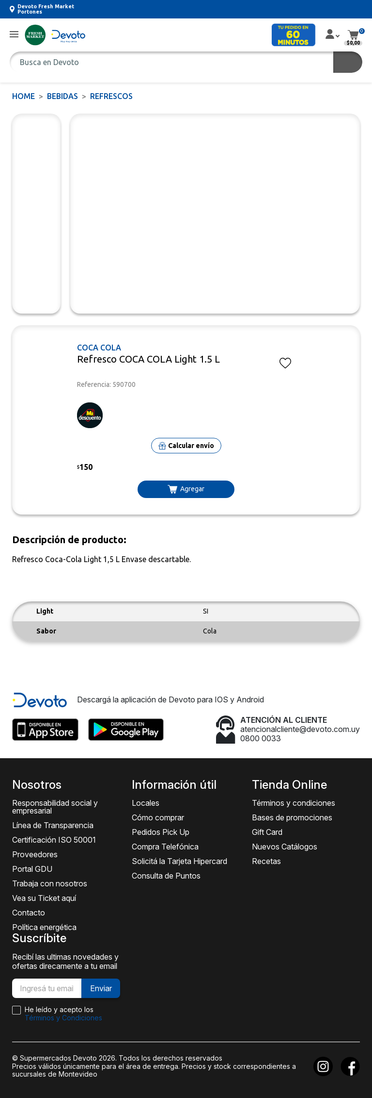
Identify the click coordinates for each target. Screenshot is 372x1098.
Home (23, 96)
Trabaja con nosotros (49, 883)
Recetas (266, 861)
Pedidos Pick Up (160, 832)
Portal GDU (32, 869)
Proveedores (35, 854)
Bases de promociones (292, 817)
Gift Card (267, 832)
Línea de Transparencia (52, 825)
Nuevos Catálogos (284, 846)
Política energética (44, 927)
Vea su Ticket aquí (44, 898)
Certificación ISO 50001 (54, 840)
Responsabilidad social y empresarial (55, 807)
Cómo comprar (158, 817)
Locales (145, 803)
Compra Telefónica (165, 846)
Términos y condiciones (293, 803)
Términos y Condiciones (63, 1018)
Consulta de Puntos (166, 876)
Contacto (28, 912)
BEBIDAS (62, 96)
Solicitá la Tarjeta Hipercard (179, 861)
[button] (14, 34)
